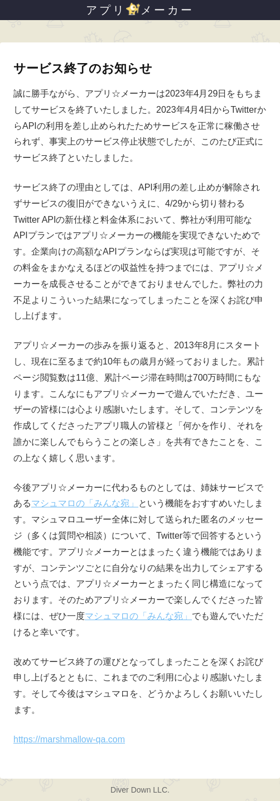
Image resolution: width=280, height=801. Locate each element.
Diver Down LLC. (140, 789)
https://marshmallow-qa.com (69, 739)
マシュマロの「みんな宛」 (84, 503)
